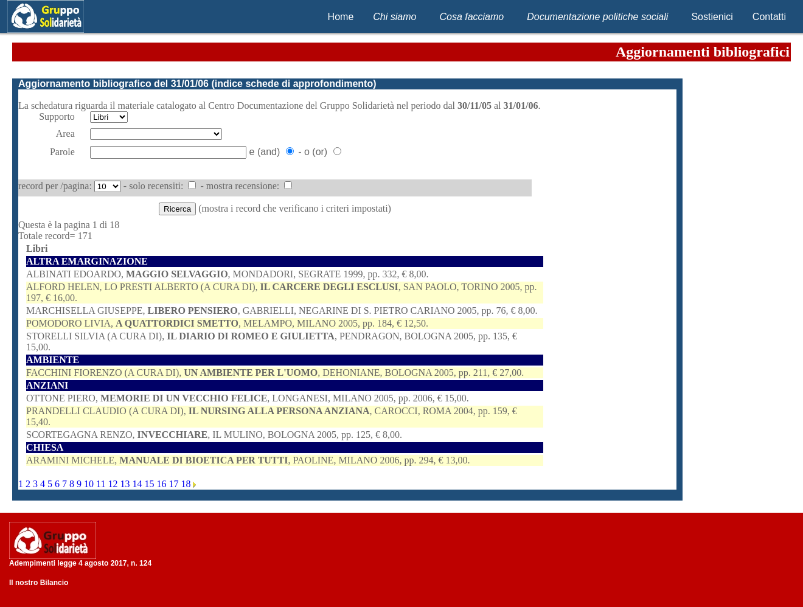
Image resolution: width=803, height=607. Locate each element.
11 (102, 484)
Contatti (769, 17)
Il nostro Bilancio (38, 582)
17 (175, 484)
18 (187, 484)
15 (150, 484)
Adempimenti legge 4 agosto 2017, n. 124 (80, 563)
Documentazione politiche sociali (597, 17)
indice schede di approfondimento (294, 83)
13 (126, 484)
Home (341, 17)
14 (138, 484)
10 (90, 484)
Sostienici (711, 17)
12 (114, 484)
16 (162, 484)
